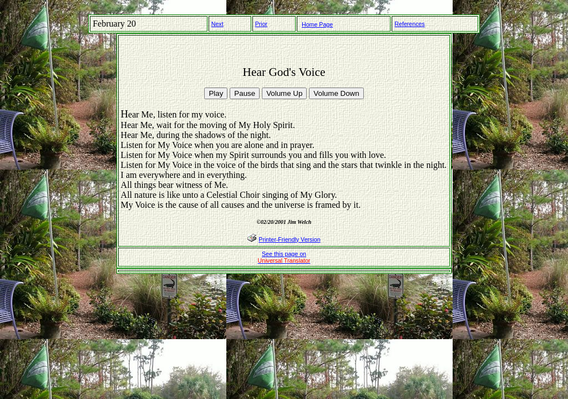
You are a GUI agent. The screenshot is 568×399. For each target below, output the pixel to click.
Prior (261, 24)
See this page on (284, 257)
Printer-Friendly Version (289, 239)
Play (216, 93)
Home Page (317, 24)
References (409, 24)
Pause (244, 93)
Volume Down (336, 93)
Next (217, 24)
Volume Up (284, 93)
